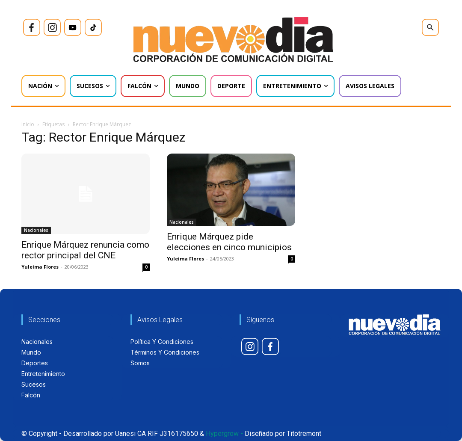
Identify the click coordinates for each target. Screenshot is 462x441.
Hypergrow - (224, 433)
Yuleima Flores (40, 266)
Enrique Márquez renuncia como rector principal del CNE (85, 250)
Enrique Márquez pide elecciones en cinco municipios (229, 241)
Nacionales (36, 230)
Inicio (27, 124)
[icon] (31, 27)
